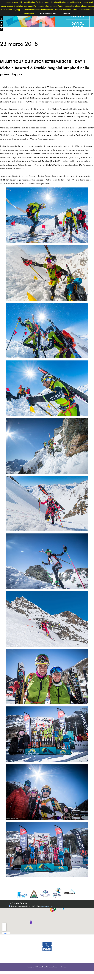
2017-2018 (77, 25)
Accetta (66, 13)
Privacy (64, 967)
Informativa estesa (48, 13)
